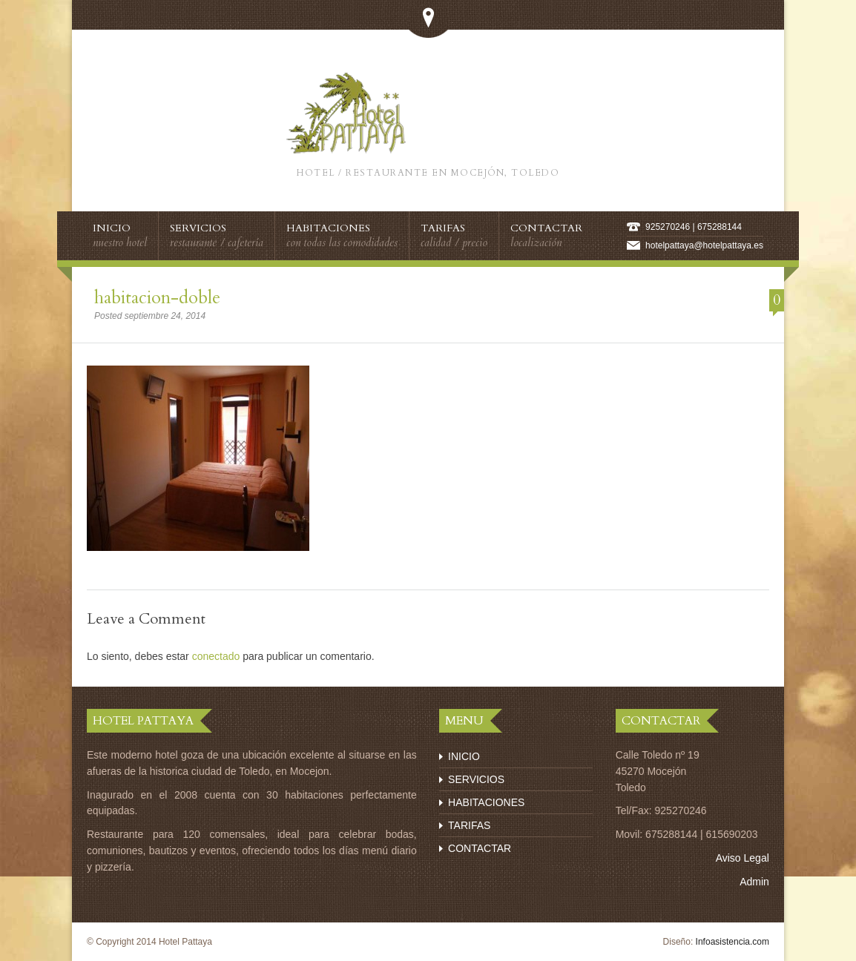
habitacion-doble (157, 297)
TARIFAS (469, 825)
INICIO (464, 756)
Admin (754, 882)
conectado (216, 656)
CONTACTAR (479, 848)
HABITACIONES (486, 802)
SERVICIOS (476, 779)
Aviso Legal (742, 858)
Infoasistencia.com (732, 942)
